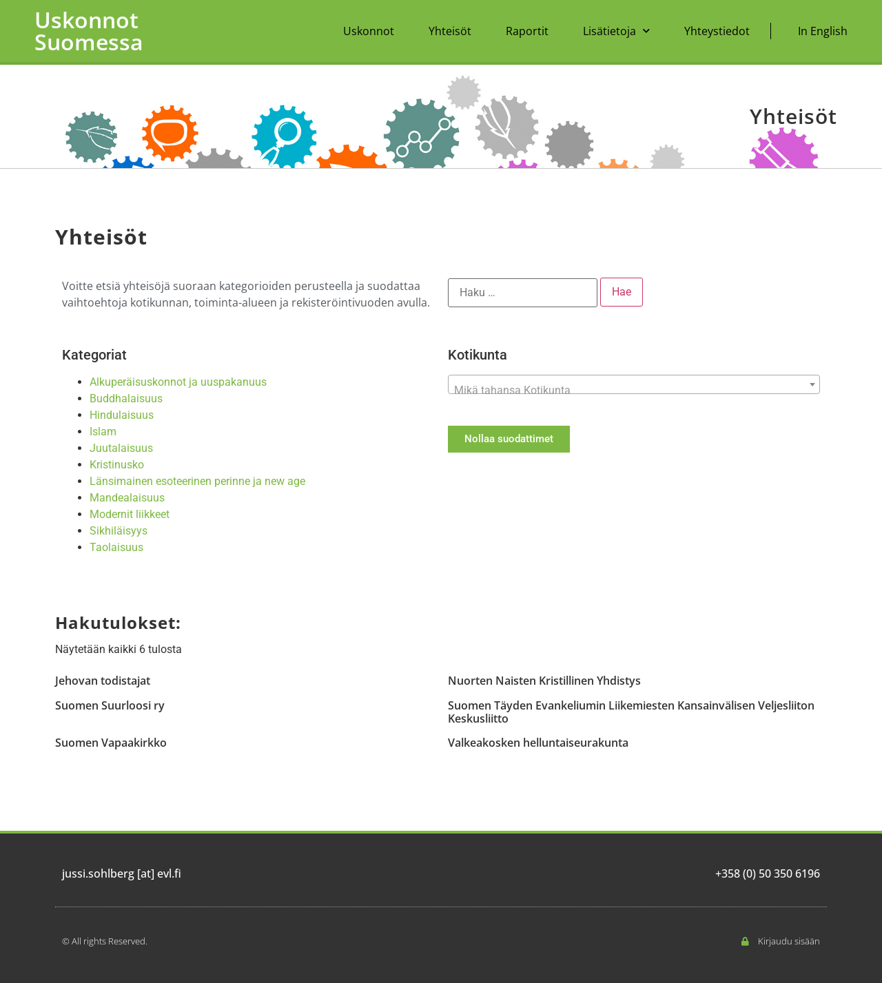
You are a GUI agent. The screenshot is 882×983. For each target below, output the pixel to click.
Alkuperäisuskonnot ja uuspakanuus (178, 382)
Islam (103, 431)
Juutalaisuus (121, 448)
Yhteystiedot (717, 31)
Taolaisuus (116, 547)
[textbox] (634, 390)
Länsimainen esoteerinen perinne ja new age (197, 481)
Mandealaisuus (127, 497)
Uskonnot (368, 31)
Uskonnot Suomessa (88, 30)
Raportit (527, 31)
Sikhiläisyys (118, 530)
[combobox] (634, 384)
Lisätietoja (616, 30)
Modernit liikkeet (130, 514)
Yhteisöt (450, 31)
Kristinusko (117, 464)
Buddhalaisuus (126, 398)
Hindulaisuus (122, 415)
